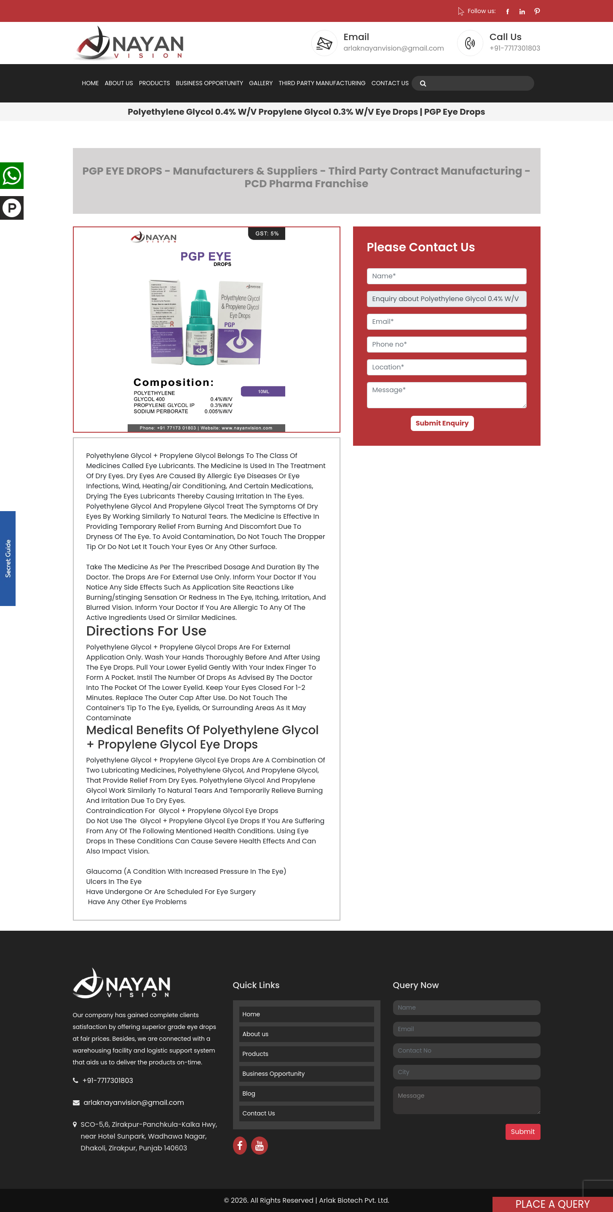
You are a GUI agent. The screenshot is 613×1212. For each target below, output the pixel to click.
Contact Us (259, 1113)
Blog (249, 1093)
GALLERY (261, 83)
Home (251, 1014)
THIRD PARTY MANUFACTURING (321, 83)
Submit (523, 1132)
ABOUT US (118, 83)
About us (256, 1034)
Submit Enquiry (442, 423)
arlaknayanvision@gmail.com (134, 1102)
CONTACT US (390, 83)
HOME (90, 83)
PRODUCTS (154, 83)
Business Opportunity (274, 1073)
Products (256, 1054)
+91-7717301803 (108, 1080)
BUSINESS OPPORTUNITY (209, 83)
